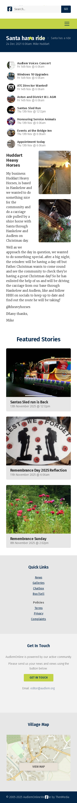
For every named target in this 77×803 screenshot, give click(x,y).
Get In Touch (39, 677)
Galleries (39, 583)
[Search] (35, 9)
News (41, 38)
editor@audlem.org (42, 688)
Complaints (38, 619)
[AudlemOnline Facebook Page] (9, 9)
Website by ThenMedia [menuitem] (55, 797)
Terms (38, 608)
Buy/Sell (38, 594)
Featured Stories (38, 339)
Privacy (38, 613)
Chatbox (38, 588)
